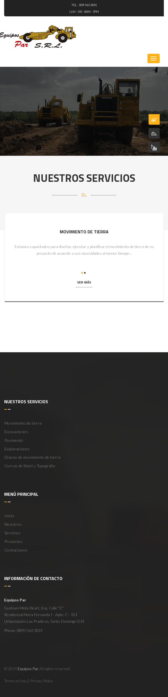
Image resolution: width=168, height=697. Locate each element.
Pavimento (13, 440)
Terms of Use (15, 680)
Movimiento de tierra (23, 423)
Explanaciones (16, 448)
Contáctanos (16, 550)
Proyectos (13, 541)
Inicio (9, 515)
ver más (84, 282)
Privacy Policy (41, 680)
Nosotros (13, 524)
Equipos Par (28, 668)
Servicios (12, 532)
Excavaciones (16, 431)
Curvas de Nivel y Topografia (29, 465)
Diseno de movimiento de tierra (32, 457)
